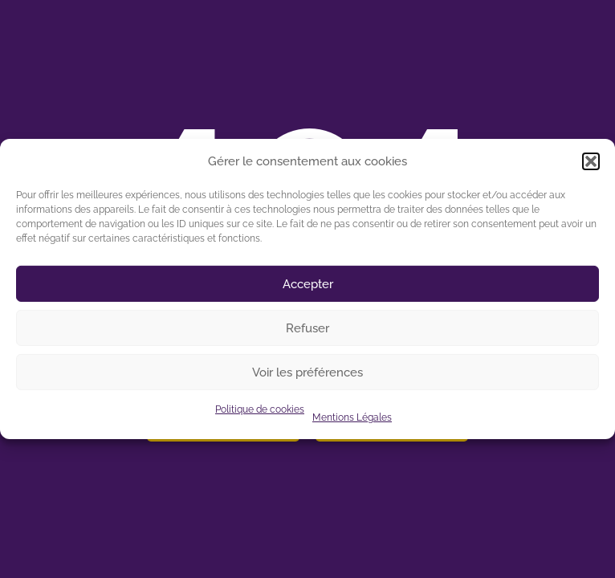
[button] (591, 161)
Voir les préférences (307, 372)
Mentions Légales (352, 417)
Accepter (308, 284)
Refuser (307, 328)
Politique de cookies (259, 409)
